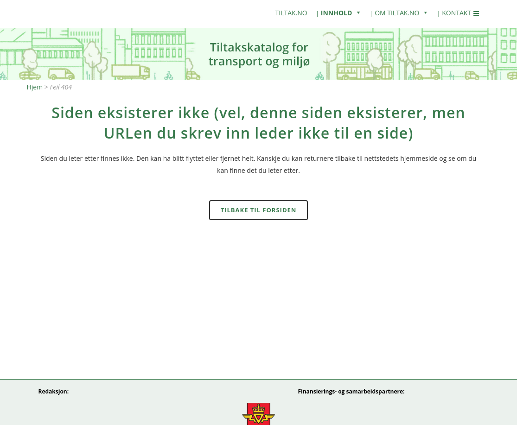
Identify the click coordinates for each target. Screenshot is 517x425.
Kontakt (456, 12)
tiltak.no (291, 12)
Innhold (336, 12)
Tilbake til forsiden (259, 210)
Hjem (35, 86)
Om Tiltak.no (397, 12)
